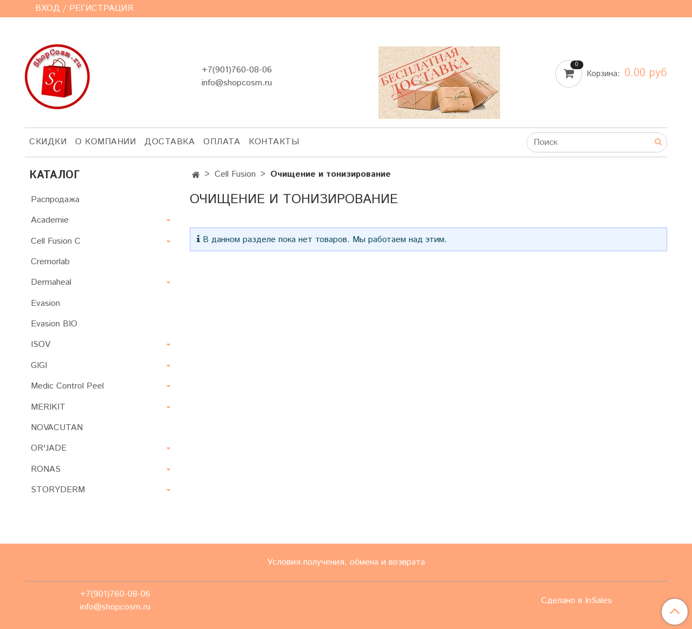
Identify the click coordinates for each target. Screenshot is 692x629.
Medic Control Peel (67, 386)
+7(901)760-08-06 (237, 70)
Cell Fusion (235, 174)
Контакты (274, 142)
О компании (105, 142)
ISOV (40, 344)
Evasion (45, 303)
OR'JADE (48, 448)
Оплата (221, 142)
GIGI (39, 365)
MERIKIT (48, 407)
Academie (50, 220)
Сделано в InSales (576, 601)
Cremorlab (50, 262)
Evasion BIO (54, 324)
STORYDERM (58, 490)
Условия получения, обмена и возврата (346, 562)
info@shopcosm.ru (237, 83)
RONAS (46, 469)
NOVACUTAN (57, 427)
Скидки (47, 142)
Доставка (169, 142)
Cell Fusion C (56, 241)
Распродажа (55, 199)
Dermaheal (51, 282)
